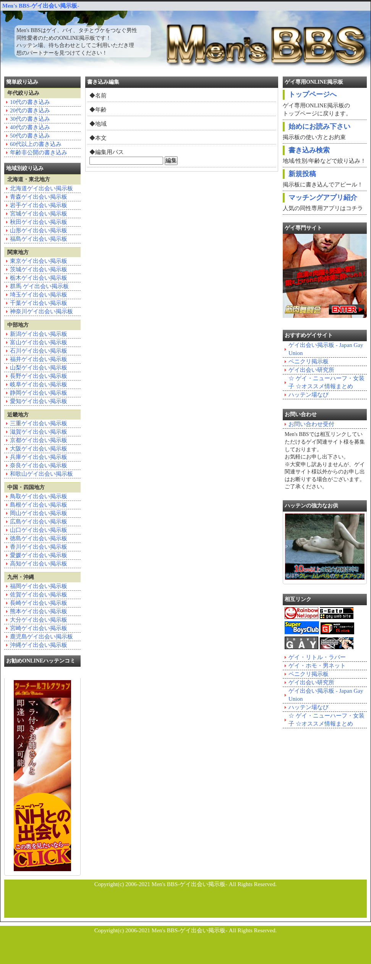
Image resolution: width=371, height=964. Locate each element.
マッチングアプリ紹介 (322, 197)
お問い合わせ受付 (311, 424)
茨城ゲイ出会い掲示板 (38, 269)
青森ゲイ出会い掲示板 (38, 197)
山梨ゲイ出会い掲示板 (38, 368)
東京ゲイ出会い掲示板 (38, 261)
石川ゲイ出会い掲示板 (38, 351)
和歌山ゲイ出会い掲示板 (41, 474)
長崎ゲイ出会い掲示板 (38, 603)
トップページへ (312, 94)
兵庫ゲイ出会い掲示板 (38, 457)
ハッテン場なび (308, 395)
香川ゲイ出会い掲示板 (38, 547)
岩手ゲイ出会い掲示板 (38, 205)
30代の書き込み (30, 119)
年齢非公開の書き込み (38, 152)
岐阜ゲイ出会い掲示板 (38, 384)
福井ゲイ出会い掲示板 (38, 359)
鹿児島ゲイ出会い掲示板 (41, 636)
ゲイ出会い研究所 (311, 370)
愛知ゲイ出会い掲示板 (38, 401)
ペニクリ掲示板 (308, 361)
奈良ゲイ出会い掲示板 (38, 465)
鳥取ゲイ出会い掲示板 (38, 496)
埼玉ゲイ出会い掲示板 (38, 295)
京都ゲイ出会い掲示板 (38, 440)
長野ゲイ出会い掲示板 (38, 376)
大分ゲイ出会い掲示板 (38, 620)
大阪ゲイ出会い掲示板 (38, 449)
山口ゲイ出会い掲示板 (38, 530)
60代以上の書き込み (36, 144)
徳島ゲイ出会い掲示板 (38, 538)
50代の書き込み (30, 136)
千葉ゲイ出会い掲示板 (38, 303)
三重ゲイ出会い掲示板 (38, 423)
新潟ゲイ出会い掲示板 (38, 334)
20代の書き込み (30, 110)
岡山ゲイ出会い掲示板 (38, 513)
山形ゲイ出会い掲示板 (38, 230)
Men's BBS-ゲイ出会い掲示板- (40, 6)
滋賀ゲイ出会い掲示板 (38, 432)
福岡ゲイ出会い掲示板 (38, 586)
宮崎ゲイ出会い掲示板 (38, 628)
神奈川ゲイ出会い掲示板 (41, 311)
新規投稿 (302, 174)
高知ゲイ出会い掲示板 (38, 564)
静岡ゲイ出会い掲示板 (38, 393)
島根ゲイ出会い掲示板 (38, 505)
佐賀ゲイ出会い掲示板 (38, 594)
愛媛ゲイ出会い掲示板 (38, 555)
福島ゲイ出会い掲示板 (38, 239)
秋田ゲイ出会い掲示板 (38, 222)
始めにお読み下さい (319, 126)
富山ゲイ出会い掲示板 (38, 342)
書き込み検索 (309, 150)
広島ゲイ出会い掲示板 (38, 521)
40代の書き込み (30, 127)
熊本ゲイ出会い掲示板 (38, 611)
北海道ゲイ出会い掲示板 (41, 188)
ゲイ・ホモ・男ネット (317, 666)
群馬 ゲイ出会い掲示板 (39, 286)
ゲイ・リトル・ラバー (317, 657)
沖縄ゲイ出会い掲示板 (38, 645)
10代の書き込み (30, 102)
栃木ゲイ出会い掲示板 (38, 278)
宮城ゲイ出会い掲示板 (38, 214)
